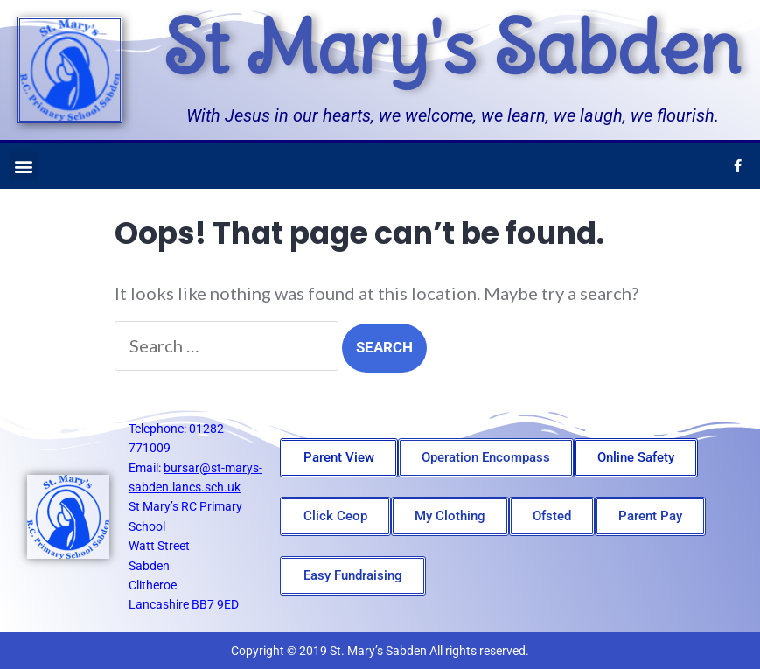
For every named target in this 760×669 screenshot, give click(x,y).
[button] (23, 165)
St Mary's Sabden (452, 47)
